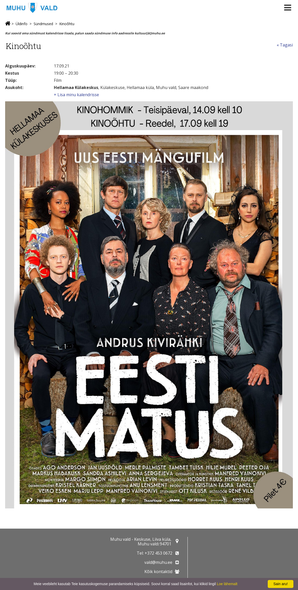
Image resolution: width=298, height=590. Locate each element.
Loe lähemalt (227, 584)
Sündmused (43, 23)
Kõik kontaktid (158, 571)
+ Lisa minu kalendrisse (76, 94)
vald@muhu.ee (158, 562)
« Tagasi (285, 45)
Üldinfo (21, 23)
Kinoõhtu (66, 23)
